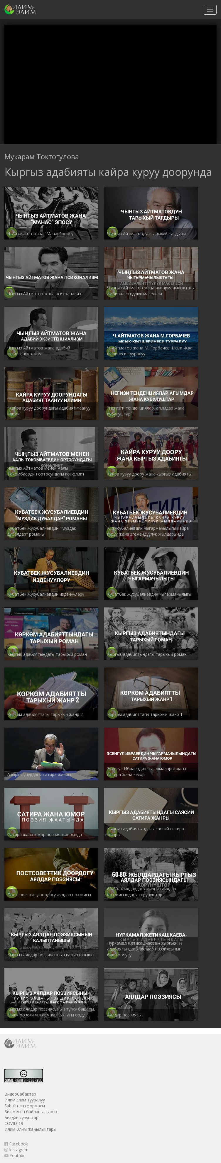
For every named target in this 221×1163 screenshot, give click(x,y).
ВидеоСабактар (20, 1094)
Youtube (15, 1155)
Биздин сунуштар (21, 1117)
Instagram (16, 1149)
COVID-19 (13, 1123)
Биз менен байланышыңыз (30, 1111)
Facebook (16, 1144)
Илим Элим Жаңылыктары (30, 1129)
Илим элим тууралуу (24, 1100)
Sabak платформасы (24, 1105)
